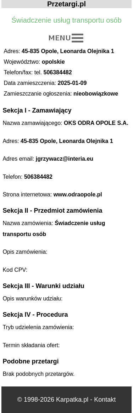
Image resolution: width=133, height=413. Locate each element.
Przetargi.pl (66, 4)
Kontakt (105, 399)
